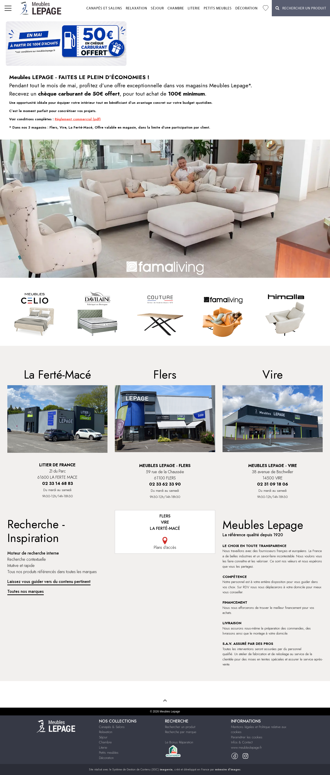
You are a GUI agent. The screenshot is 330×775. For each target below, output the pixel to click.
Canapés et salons (104, 8)
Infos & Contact (242, 742)
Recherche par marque (180, 731)
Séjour (157, 8)
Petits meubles (218, 8)
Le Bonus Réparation (179, 742)
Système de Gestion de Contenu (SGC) (142, 769)
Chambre (176, 8)
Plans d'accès (165, 543)
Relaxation (136, 8)
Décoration (246, 8)
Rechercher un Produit (300, 8)
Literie (194, 8)
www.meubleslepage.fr (246, 747)
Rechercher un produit (180, 726)
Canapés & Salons (112, 726)
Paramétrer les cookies (246, 737)
